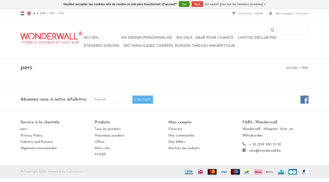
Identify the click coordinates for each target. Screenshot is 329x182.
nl (22, 13)
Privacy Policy (31, 136)
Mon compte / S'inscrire (289, 13)
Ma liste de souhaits (184, 148)
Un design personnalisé (146, 38)
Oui (184, 4)
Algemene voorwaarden (38, 148)
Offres (100, 142)
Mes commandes (181, 136)
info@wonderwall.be (265, 151)
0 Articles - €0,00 (248, 13)
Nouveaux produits (110, 136)
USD (61, 13)
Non (197, 4)
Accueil (92, 38)
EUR (43, 13)
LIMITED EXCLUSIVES (257, 38)
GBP (52, 13)
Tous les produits (108, 129)
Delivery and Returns (36, 142)
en (29, 13)
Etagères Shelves (101, 46)
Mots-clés (102, 148)
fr (36, 13)
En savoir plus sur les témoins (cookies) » (235, 4)
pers (305, 68)
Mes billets (176, 142)
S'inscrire (175, 129)
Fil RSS (100, 154)
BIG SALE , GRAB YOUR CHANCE (204, 38)
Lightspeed (74, 171)
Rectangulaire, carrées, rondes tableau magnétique (179, 46)
